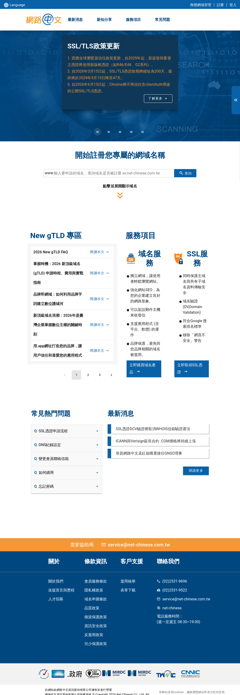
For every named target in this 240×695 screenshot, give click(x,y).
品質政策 (91, 608)
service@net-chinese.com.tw (134, 545)
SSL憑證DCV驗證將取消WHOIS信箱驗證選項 (153, 429)
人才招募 (55, 599)
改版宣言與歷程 (61, 590)
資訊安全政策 (95, 626)
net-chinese (169, 608)
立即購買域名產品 (142, 369)
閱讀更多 (196, 470)
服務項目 (133, 19)
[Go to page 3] (100, 375)
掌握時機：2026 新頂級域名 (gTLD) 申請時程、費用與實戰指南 (58, 273)
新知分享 (104, 19)
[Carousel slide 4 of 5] (131, 131)
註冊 (220, 5)
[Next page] (111, 375)
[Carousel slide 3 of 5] (120, 131)
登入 (232, 5)
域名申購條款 (95, 599)
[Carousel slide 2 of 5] (108, 131)
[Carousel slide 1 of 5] (97, 131)
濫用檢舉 (127, 581)
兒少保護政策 (95, 643)
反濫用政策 (93, 635)
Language (14, 5)
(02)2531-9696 (172, 581)
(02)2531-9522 (172, 590)
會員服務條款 (95, 581)
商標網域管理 (200, 5)
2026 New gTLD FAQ (50, 252)
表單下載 (127, 590)
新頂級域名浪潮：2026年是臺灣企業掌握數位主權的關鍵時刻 (58, 324)
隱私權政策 (93, 590)
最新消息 (75, 19)
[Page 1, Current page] (76, 375)
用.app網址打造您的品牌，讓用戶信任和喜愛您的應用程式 (57, 351)
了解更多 (155, 98)
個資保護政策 (95, 617)
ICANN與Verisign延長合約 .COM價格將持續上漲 (156, 441)
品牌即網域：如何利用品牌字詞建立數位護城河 (57, 299)
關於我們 (55, 581)
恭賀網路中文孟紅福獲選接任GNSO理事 (149, 453)
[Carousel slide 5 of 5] (142, 131)
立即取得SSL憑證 (189, 369)
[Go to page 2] (88, 375)
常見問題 (162, 19)
